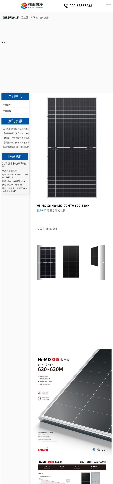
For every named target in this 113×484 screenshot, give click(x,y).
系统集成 (7, 105)
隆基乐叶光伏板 (11, 17)
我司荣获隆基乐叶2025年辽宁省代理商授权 (15, 147)
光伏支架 (44, 17)
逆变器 (24, 17)
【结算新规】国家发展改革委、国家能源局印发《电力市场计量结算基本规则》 (15, 142)
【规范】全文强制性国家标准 (15, 138)
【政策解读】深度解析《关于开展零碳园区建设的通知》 (15, 133)
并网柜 (34, 17)
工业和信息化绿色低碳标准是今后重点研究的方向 (15, 129)
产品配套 (7, 111)
